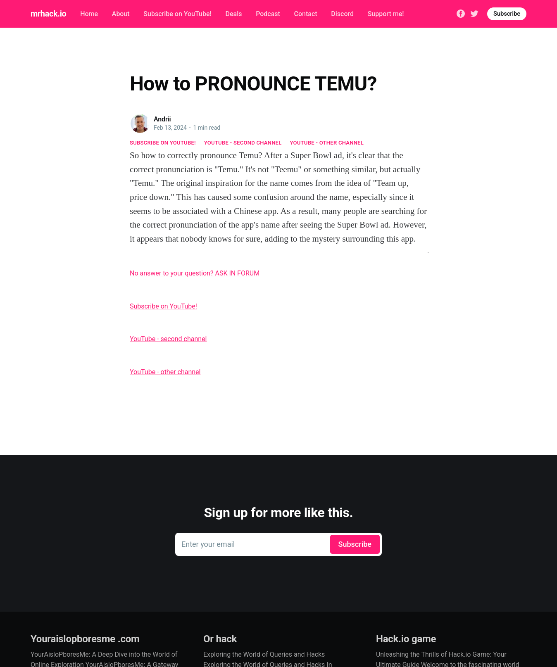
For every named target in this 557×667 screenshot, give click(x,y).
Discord (342, 14)
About (121, 14)
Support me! (386, 14)
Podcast (268, 14)
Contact (305, 14)
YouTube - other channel (327, 143)
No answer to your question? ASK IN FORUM (194, 273)
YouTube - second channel (243, 143)
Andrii (162, 119)
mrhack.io (48, 14)
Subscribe (506, 13)
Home (89, 14)
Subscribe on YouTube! (177, 14)
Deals (233, 14)
